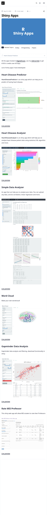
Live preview (6, 339)
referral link (35, 61)
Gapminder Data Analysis (15, 346)
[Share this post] (43, 11)
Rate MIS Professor (11, 408)
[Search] (36, 3)
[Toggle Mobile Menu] (44, 3)
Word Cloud (8, 295)
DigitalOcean (20, 61)
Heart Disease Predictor (14, 74)
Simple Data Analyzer (13, 187)
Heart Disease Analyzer (14, 133)
